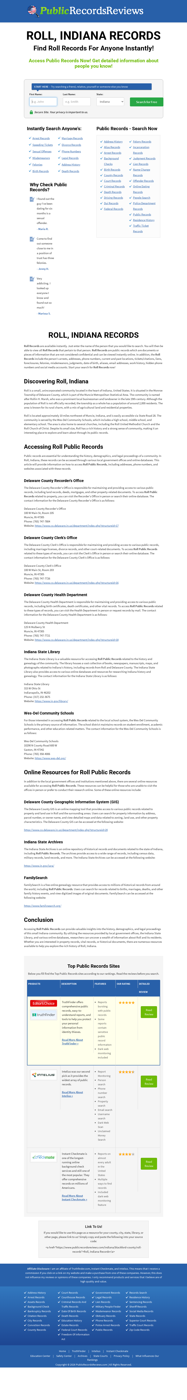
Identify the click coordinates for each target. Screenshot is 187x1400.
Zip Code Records (139, 1330)
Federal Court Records (74, 1330)
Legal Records (70, 158)
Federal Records (113, 209)
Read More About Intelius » (72, 1094)
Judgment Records (144, 158)
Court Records (112, 181)
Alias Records (112, 147)
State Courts (100, 1356)
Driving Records (113, 197)
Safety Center (64, 1356)
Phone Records (104, 1320)
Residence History (144, 220)
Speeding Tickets (42, 145)
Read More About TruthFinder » (72, 1041)
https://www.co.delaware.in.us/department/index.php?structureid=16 (77, 583)
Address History (71, 164)
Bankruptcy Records (39, 1311)
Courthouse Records (73, 1297)
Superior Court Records (142, 1320)
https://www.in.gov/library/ (51, 701)
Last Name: (69, 94)
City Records (35, 1320)
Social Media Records (141, 1311)
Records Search (138, 1292)
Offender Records (143, 181)
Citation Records (37, 1316)
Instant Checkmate (117, 1351)
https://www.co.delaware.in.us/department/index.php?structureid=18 (77, 640)
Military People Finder (108, 1306)
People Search (141, 197)
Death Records (70, 171)
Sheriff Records (138, 1306)
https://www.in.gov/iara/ (39, 866)
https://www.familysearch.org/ (42, 906)
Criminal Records (114, 186)
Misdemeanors (41, 158)
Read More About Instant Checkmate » (74, 1197)
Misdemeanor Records (108, 1311)
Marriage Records (72, 138)
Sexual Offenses (41, 151)
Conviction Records (39, 1325)
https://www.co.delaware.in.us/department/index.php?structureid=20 (66, 830)
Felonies (37, 164)
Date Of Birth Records (73, 1311)
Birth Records (40, 171)
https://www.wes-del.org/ (50, 758)
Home (62, 1351)
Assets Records (36, 1302)
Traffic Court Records (141, 1325)
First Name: (35, 94)
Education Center (40, 1356)
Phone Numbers (71, 151)
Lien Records (140, 164)
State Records (137, 1316)
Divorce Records (71, 145)
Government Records (108, 1292)
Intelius (96, 1351)
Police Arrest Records (108, 1325)
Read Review (149, 1012)
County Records (113, 175)
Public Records (142, 214)
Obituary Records (105, 1316)
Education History (71, 1320)
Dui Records (111, 203)
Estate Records (70, 1325)
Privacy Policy (122, 1356)
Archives (82, 1356)
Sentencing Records (140, 1302)
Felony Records (142, 141)
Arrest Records (41, 138)
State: (99, 94)
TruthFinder (79, 1351)
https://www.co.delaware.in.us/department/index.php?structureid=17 (77, 525)
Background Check (38, 1306)
